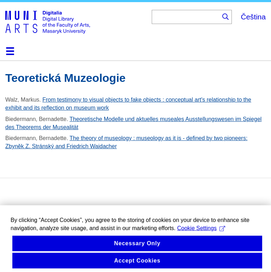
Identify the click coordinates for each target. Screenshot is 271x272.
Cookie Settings (201, 232)
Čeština (253, 17)
